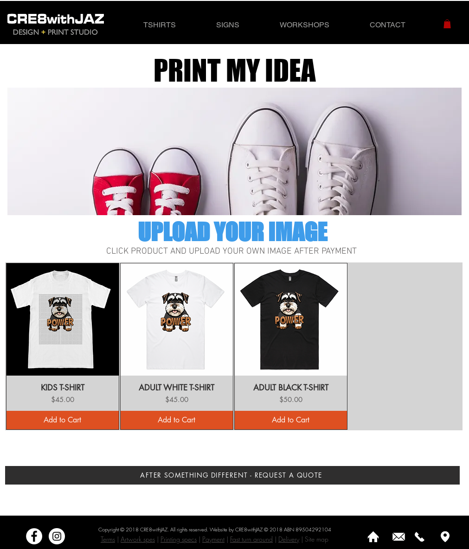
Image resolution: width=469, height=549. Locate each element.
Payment (213, 539)
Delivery (288, 539)
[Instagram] (57, 536)
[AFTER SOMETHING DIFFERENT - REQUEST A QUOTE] (232, 475)
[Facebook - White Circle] (34, 536)
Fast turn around (251, 539)
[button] (447, 23)
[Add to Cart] (62, 420)
